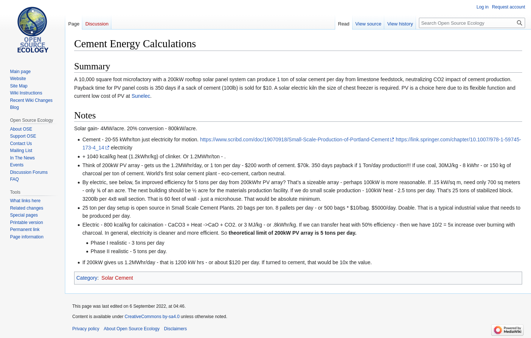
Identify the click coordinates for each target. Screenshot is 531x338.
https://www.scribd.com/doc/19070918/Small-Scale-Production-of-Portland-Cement (294, 139)
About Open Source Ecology (131, 328)
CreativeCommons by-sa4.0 (152, 316)
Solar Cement (117, 278)
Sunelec (141, 96)
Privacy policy (85, 328)
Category (86, 278)
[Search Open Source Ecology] (472, 23)
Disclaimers (175, 328)
